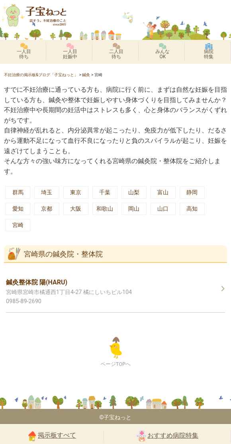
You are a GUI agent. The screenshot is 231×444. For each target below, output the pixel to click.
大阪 (75, 208)
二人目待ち (116, 51)
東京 (75, 192)
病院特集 (208, 51)
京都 (46, 208)
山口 (162, 208)
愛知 (17, 208)
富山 (162, 192)
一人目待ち (24, 51)
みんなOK (162, 51)
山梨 (133, 192)
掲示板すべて (51, 435)
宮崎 (17, 225)
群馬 (17, 192)
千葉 (104, 192)
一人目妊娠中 (70, 51)
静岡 (192, 192)
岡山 (133, 208)
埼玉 (46, 192)
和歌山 (104, 208)
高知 (192, 208)
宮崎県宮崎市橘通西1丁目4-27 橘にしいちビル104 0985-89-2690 (69, 291)
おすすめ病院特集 (167, 436)
